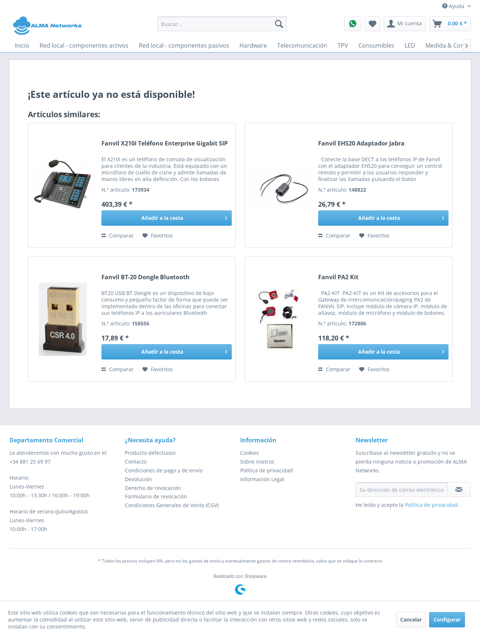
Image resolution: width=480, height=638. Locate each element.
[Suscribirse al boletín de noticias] (458, 489)
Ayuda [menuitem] (454, 6)
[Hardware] (253, 45)
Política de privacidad (266, 470)
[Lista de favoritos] (372, 23)
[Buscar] (279, 23)
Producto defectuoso (150, 452)
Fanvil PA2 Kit (338, 277)
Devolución (138, 479)
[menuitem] (222, 23)
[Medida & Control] (449, 45)
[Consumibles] (376, 45)
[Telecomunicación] (302, 45)
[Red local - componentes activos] (84, 45)
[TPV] (342, 45)
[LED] (409, 45)
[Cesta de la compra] (450, 23)
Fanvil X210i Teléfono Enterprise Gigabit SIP (164, 143)
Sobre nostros (257, 461)
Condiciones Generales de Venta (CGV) (172, 505)
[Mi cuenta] (405, 23)
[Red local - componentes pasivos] (184, 45)
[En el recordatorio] (157, 235)
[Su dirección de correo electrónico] (402, 489)
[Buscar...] (222, 23)
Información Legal (262, 479)
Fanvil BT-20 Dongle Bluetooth (145, 277)
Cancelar (411, 619)
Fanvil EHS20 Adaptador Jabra (361, 143)
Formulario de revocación (156, 496)
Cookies (249, 452)
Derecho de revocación (153, 487)
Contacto (135, 461)
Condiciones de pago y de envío (163, 470)
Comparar (117, 235)
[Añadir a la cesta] (166, 218)
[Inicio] (22, 45)
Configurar (447, 619)
